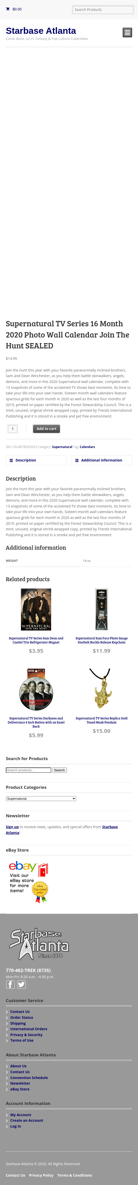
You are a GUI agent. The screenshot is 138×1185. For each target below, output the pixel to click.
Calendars (87, 447)
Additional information (101, 460)
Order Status (21, 1017)
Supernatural (62, 447)
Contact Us (20, 1011)
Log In (15, 1126)
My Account (20, 1114)
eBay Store (19, 1089)
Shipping (18, 1023)
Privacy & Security (26, 1034)
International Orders (28, 1028)
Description (25, 460)
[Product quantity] (12, 429)
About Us (18, 1066)
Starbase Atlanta (41, 31)
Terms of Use (21, 1040)
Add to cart (46, 428)
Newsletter (20, 1083)
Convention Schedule (29, 1077)
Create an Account (26, 1120)
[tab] (36, 460)
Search (59, 770)
